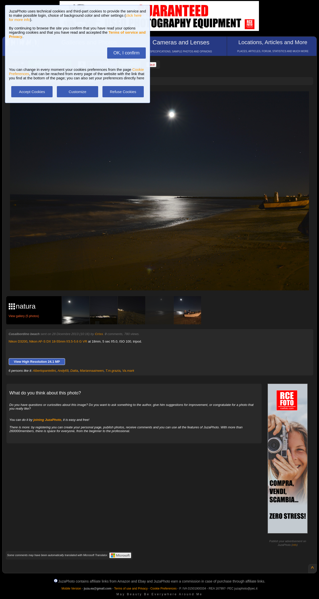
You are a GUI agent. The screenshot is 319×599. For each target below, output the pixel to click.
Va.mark (128, 370)
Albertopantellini (44, 370)
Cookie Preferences (163, 588)
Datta (74, 370)
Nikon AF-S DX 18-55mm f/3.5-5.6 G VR (58, 341)
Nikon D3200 (18, 341)
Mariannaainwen (92, 370)
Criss (99, 334)
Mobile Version (71, 588)
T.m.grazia (112, 370)
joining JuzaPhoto (47, 420)
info (294, 544)
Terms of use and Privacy (131, 588)
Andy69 (63, 370)
